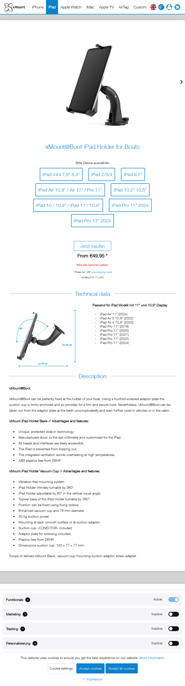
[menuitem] (38, 7)
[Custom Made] (145, 7)
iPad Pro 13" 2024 (92, 219)
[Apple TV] (106, 7)
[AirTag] (123, 7)
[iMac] (90, 7)
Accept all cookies (121, 668)
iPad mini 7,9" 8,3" (61, 173)
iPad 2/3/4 (101, 173)
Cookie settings (61, 668)
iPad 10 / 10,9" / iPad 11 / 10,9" (68, 204)
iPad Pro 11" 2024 (130, 204)
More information (152, 658)
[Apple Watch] (71, 7)
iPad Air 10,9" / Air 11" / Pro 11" (70, 188)
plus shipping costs (101, 271)
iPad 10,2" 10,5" (130, 188)
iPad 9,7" (133, 173)
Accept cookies (90, 668)
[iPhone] (38, 7)
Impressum (92, 679)
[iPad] (52, 7)
